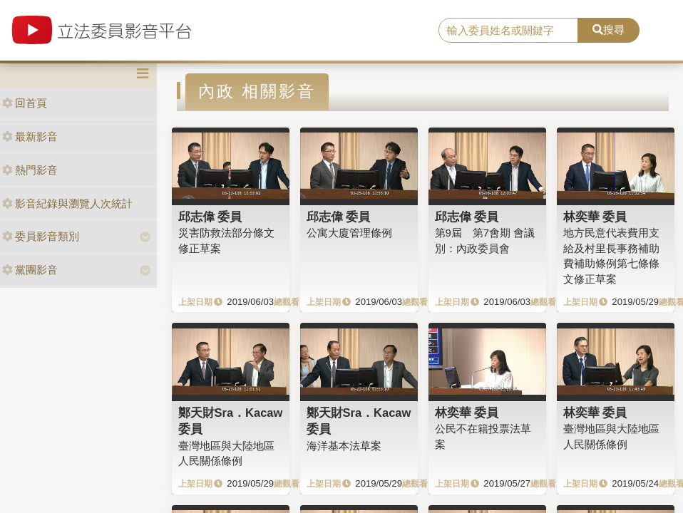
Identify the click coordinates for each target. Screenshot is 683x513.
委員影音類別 (40, 236)
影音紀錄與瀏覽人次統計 (67, 203)
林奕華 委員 (595, 216)
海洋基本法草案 (344, 446)
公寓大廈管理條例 (349, 233)
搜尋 (608, 30)
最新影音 (30, 136)
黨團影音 (30, 270)
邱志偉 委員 (210, 216)
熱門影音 (30, 170)
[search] (508, 30)
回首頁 (24, 103)
